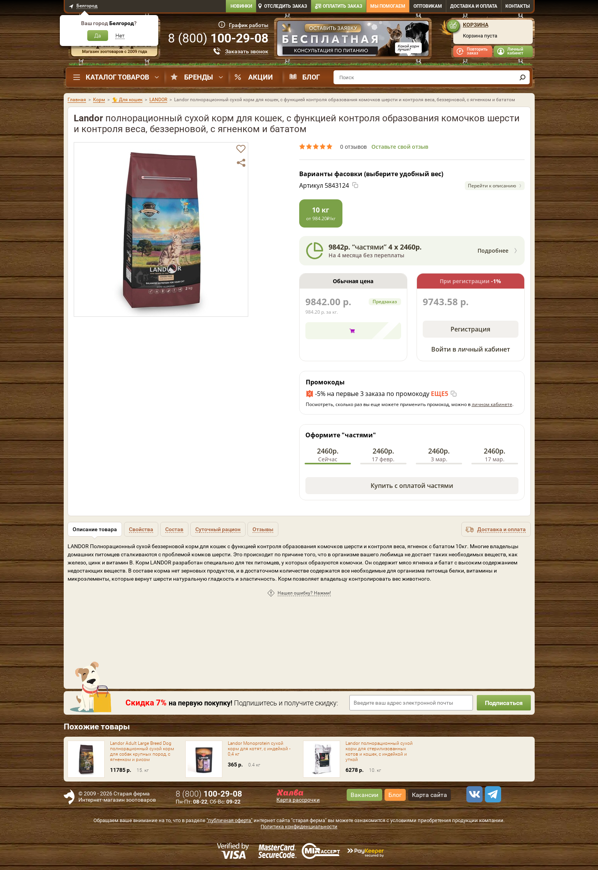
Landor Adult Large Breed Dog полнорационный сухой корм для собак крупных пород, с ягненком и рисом (142, 751)
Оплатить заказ (342, 6)
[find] (523, 77)
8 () (218, 38)
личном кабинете (492, 404)
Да (97, 35)
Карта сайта (429, 795)
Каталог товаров (117, 77)
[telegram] (492, 794)
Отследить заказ (285, 6)
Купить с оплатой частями (412, 485)
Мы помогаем (387, 6)
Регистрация (470, 329)
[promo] (353, 39)
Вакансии (364, 795)
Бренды (198, 77)
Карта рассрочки (298, 800)
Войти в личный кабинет (470, 349)
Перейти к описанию (492, 185)
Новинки (241, 6)
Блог (311, 77)
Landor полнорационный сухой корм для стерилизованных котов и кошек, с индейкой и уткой (379, 751)
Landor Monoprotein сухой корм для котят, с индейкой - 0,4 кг (259, 749)
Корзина (475, 25)
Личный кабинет (515, 51)
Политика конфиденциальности (299, 826)
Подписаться (504, 703)
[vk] (473, 794)
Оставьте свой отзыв (399, 146)
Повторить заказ (477, 51)
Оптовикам (427, 6)
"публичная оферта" (229, 820)
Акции (260, 77)
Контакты (517, 6)
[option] (353, 39)
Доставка (473, 6)
